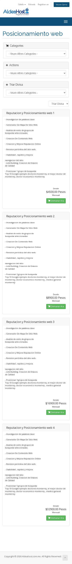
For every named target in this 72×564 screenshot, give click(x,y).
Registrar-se (43, 4)
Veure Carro (61, 4)
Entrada (31, 4)
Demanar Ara (56, 200)
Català (22, 4)
